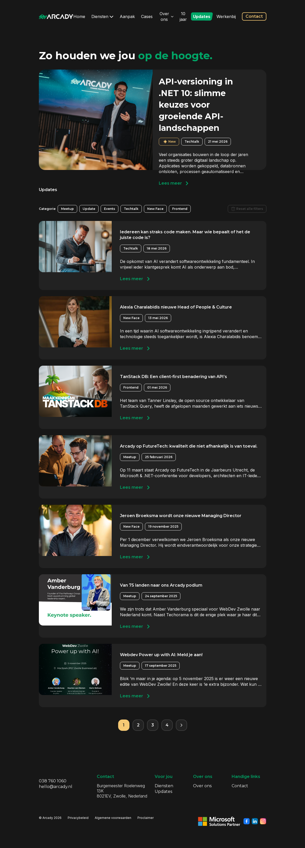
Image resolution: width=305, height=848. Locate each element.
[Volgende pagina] (181, 725)
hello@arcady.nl (55, 786)
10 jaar (183, 16)
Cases (147, 16)
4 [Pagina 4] (167, 725)
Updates (201, 16)
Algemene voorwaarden (113, 818)
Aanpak (127, 16)
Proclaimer (145, 818)
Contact (254, 16)
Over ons (166, 16)
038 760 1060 (52, 780)
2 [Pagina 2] (138, 725)
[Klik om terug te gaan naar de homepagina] (56, 16)
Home (79, 16)
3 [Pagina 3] (152, 725)
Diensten (102, 16)
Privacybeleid (78, 818)
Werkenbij (226, 16)
